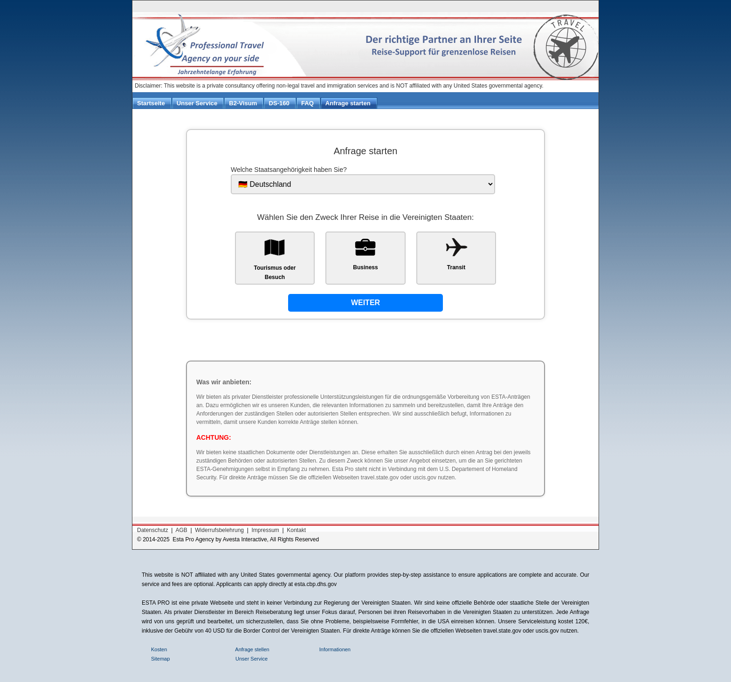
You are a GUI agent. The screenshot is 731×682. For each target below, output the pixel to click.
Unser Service (251, 659)
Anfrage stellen (252, 649)
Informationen (335, 649)
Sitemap (161, 659)
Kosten (159, 649)
